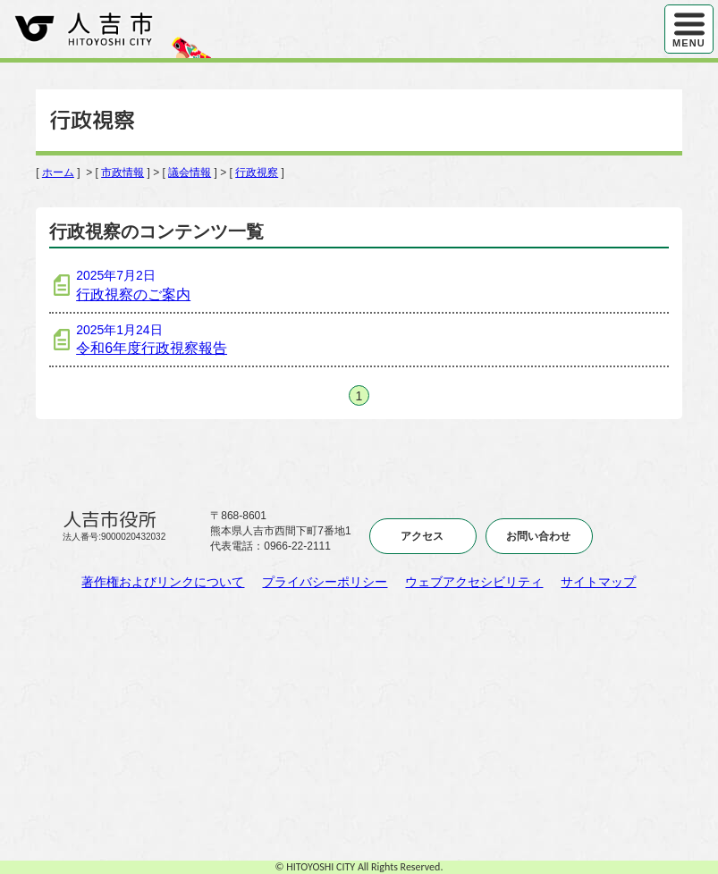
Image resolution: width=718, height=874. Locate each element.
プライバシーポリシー (324, 582)
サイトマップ (598, 582)
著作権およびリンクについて (162, 582)
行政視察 (256, 172)
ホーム (58, 172)
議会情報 (189, 172)
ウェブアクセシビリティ (474, 582)
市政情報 (122, 172)
